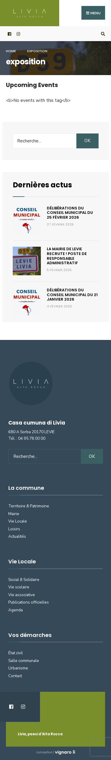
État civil (15, 653)
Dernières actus (42, 185)
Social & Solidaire (23, 579)
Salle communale (23, 660)
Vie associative (21, 595)
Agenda (15, 610)
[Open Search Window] (102, 34)
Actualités (17, 536)
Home (11, 51)
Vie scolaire (18, 587)
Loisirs (14, 529)
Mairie (13, 514)
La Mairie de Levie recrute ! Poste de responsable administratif (67, 256)
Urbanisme (18, 668)
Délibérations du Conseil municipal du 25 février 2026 (70, 212)
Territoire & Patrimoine (28, 506)
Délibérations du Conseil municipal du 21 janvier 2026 (72, 294)
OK (87, 141)
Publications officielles (28, 602)
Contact (15, 676)
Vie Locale (17, 521)
